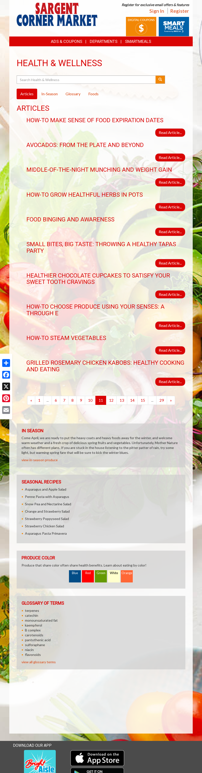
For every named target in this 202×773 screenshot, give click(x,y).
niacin (29, 650)
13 (122, 400)
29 (161, 400)
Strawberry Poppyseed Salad (47, 519)
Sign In (156, 11)
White (114, 573)
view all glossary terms (39, 662)
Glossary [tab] (73, 93)
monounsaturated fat (41, 620)
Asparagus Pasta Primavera (46, 533)
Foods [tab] (93, 93)
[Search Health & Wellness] (86, 79)
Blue (75, 573)
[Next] (171, 400)
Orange (127, 573)
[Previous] (31, 400)
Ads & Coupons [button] (66, 41)
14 (132, 400)
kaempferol (33, 625)
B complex (33, 630)
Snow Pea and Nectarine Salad (48, 504)
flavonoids (33, 654)
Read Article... (170, 132)
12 (111, 400)
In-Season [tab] (49, 93)
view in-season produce (40, 460)
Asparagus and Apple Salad (45, 489)
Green (101, 573)
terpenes (32, 610)
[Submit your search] (160, 79)
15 (143, 400)
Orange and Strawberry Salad (47, 511)
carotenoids (34, 635)
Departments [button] (103, 41)
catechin (31, 615)
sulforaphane (35, 645)
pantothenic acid (38, 640)
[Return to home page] (57, 14)
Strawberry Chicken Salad (44, 526)
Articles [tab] (27, 93)
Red (88, 573)
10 (90, 400)
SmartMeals (138, 41)
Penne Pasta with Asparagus (47, 497)
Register (179, 11)
